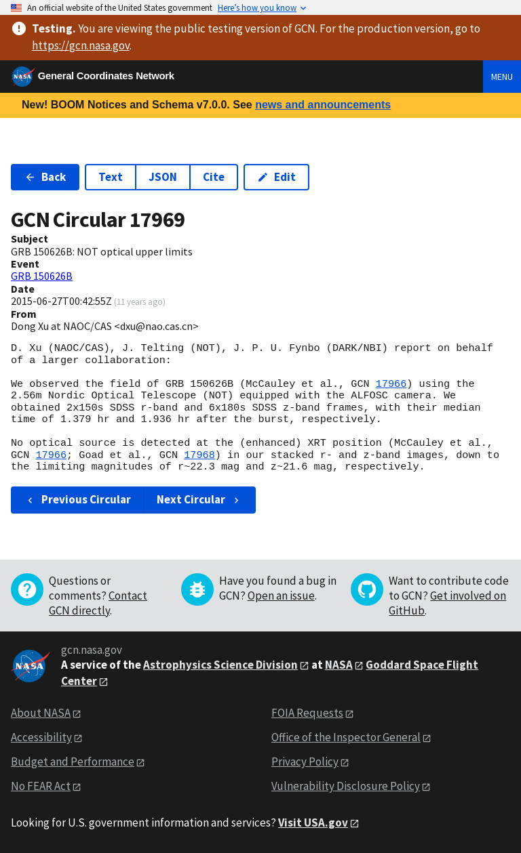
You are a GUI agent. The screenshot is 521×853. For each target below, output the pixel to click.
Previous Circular (77, 499)
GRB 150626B (42, 276)
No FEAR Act (41, 785)
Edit (276, 176)
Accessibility (41, 737)
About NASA (41, 712)
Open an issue (281, 595)
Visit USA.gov (313, 822)
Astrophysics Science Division (220, 664)
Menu (502, 76)
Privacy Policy (305, 761)
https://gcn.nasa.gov (81, 45)
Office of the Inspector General (346, 737)
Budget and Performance (72, 761)
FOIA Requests (307, 712)
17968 (199, 455)
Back (45, 176)
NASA (339, 664)
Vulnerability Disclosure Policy (345, 785)
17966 (391, 384)
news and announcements (323, 104)
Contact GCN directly (98, 603)
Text (110, 176)
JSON (163, 176)
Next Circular (199, 499)
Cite (214, 176)
